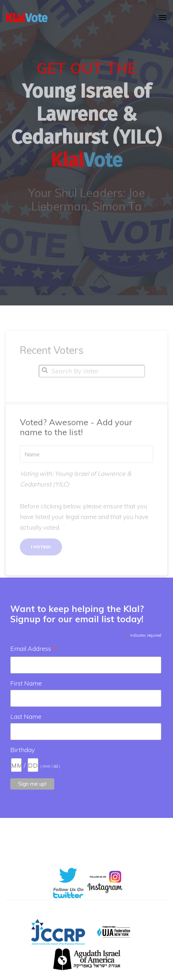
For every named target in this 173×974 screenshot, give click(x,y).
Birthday (22, 750)
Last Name (25, 716)
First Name (26, 683)
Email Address (33, 649)
